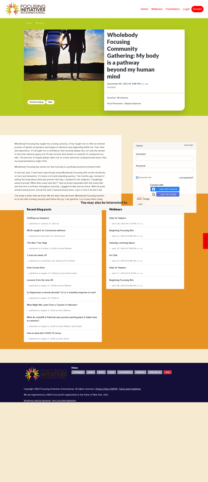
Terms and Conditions (130, 389)
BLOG (101, 372)
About (90, 372)
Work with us (155, 372)
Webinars (157, 9)
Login (186, 9)
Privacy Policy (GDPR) (107, 389)
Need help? (188, 400)
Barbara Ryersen (133, 103)
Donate (197, 9)
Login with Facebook (164, 443)
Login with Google (163, 449)
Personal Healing (36, 102)
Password (140, 420)
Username (141, 409)
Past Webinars (125, 372)
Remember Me (143, 432)
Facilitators (173, 9)
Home (144, 9)
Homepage (78, 372)
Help (167, 372)
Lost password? (186, 432)
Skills (50, 102)
